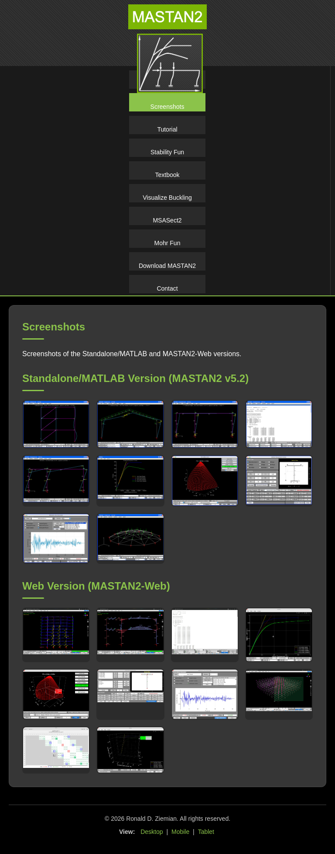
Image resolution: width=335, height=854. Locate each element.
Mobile (180, 831)
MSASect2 (167, 220)
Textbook (167, 174)
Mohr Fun (167, 243)
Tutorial (167, 129)
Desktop (151, 831)
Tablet (206, 831)
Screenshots (167, 106)
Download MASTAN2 (167, 265)
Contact (167, 288)
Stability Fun (167, 152)
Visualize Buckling (167, 197)
